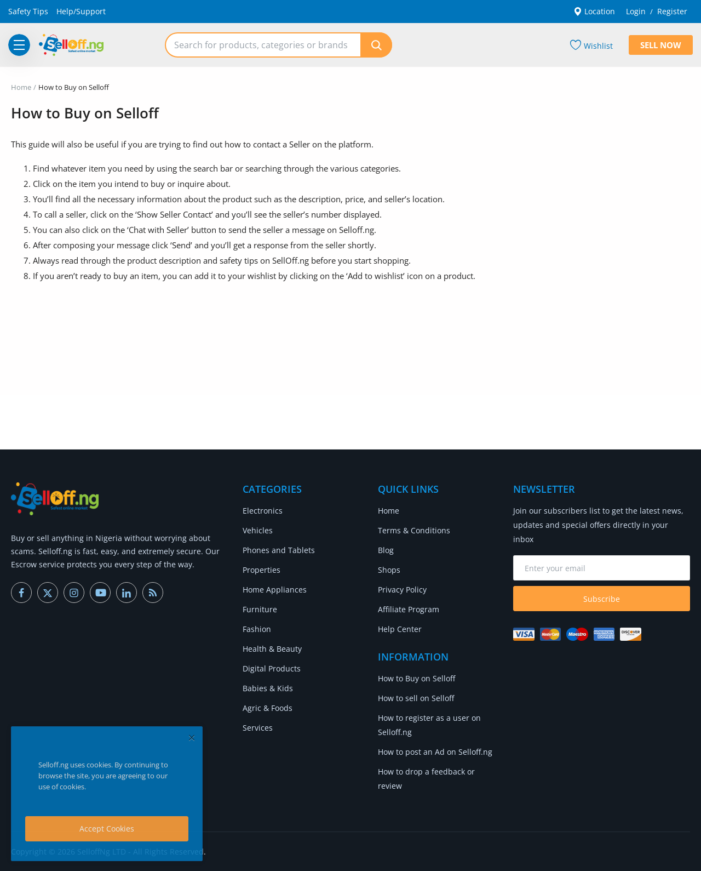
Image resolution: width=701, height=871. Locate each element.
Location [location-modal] (594, 11)
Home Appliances (275, 589)
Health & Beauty (272, 649)
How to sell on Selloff (416, 698)
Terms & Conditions (414, 530)
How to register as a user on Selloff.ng (429, 725)
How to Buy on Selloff (416, 678)
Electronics (263, 510)
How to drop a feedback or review (426, 778)
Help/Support (81, 11)
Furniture (260, 609)
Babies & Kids (268, 688)
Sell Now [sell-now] (660, 44)
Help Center (400, 629)
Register (672, 11)
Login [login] (636, 11)
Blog (386, 550)
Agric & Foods (267, 708)
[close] (192, 737)
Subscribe (601, 599)
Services (258, 727)
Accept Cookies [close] (106, 828)
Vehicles (258, 530)
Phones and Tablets (279, 550)
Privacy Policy (402, 589)
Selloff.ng (356, 229)
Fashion (257, 629)
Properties (261, 570)
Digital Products (272, 668)
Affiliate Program (408, 609)
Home (21, 87)
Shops (389, 570)
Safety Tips (28, 11)
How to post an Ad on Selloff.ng (435, 752)
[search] (376, 45)
